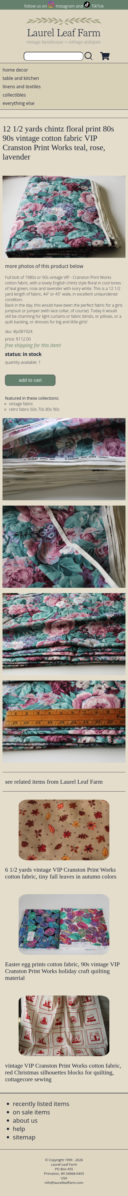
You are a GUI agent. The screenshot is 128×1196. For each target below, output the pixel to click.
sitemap (24, 1137)
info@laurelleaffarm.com (64, 1182)
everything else (18, 103)
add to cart (30, 380)
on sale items (31, 1112)
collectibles (14, 95)
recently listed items (41, 1103)
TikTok (98, 6)
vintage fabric (21, 404)
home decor (15, 70)
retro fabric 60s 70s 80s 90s (34, 409)
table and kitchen (21, 78)
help (19, 1128)
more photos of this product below (44, 266)
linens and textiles (22, 86)
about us (25, 1120)
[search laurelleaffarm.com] (89, 56)
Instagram (65, 6)
